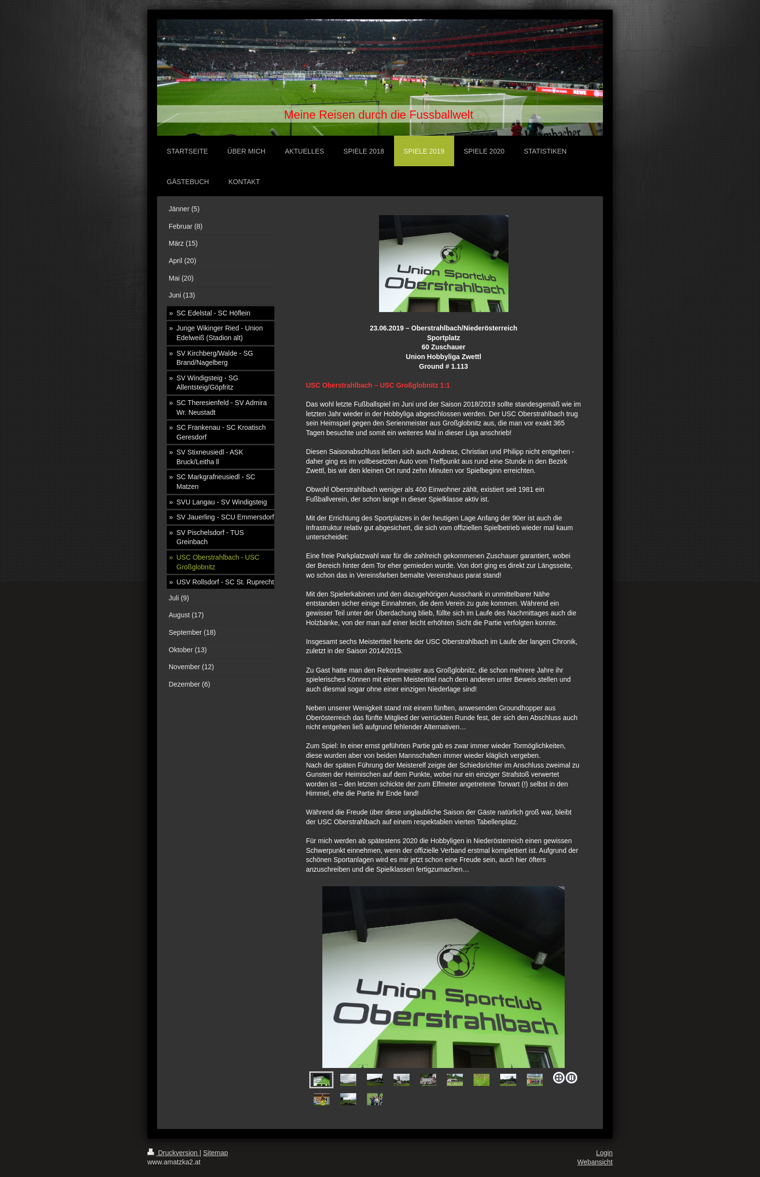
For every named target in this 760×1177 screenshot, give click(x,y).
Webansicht (595, 1162)
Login (604, 1153)
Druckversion (173, 1153)
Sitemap (215, 1153)
